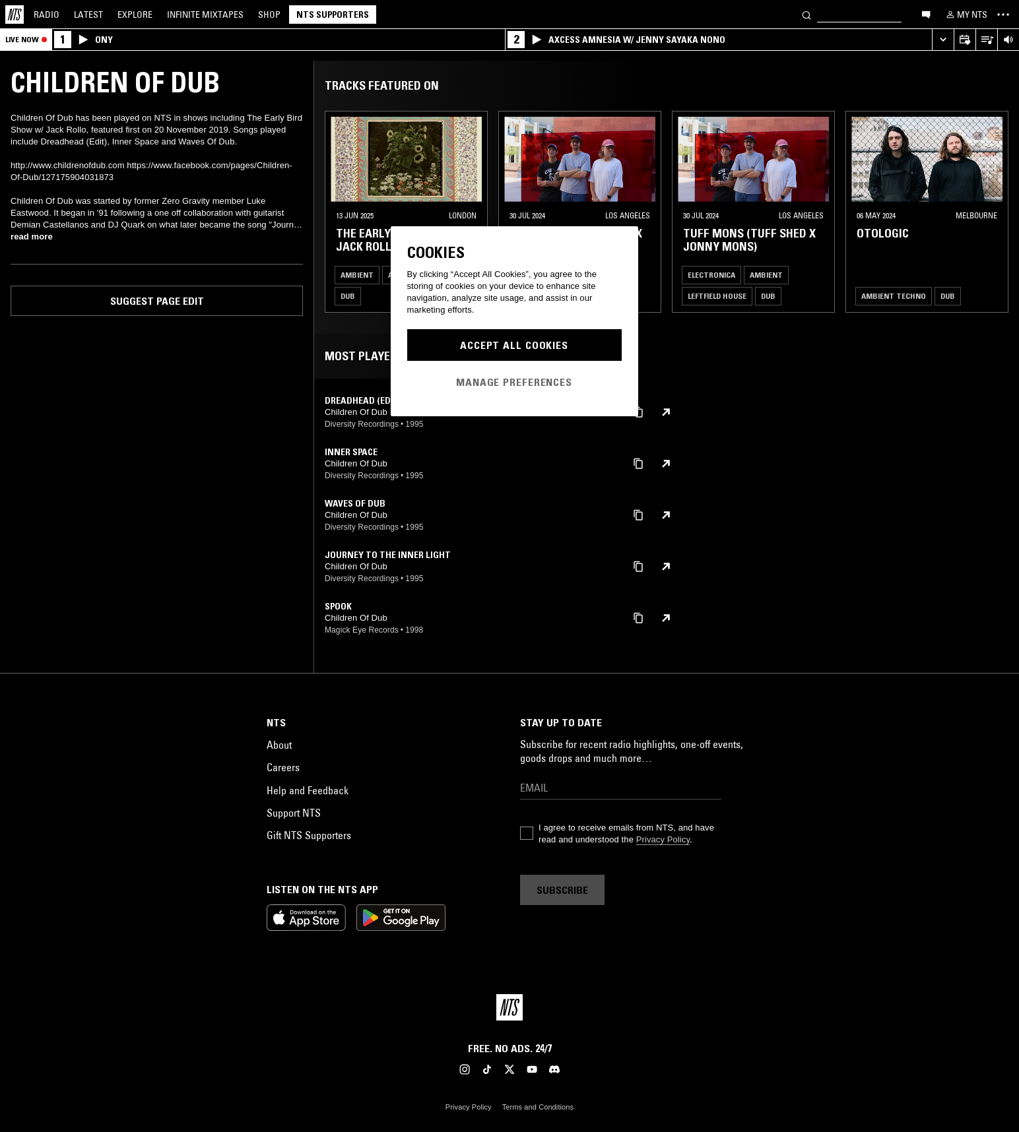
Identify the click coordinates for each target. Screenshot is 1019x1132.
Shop (269, 14)
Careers (283, 767)
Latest (88, 14)
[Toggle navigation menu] (1003, 14)
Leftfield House (717, 296)
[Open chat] (926, 13)
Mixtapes (205, 14)
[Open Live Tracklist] (986, 40)
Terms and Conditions (538, 1107)
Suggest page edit (157, 300)
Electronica (711, 275)
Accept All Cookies (514, 345)
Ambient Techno (893, 296)
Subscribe (562, 889)
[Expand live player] (943, 40)
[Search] (806, 14)
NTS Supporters (332, 14)
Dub (348, 296)
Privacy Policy (663, 839)
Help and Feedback (307, 790)
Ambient (357, 275)
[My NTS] (965, 14)
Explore (134, 14)
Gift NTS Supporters (309, 835)
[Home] (14, 14)
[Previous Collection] (994, 212)
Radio (46, 14)
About (279, 744)
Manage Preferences (514, 382)
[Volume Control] (1008, 40)
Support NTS (294, 812)
